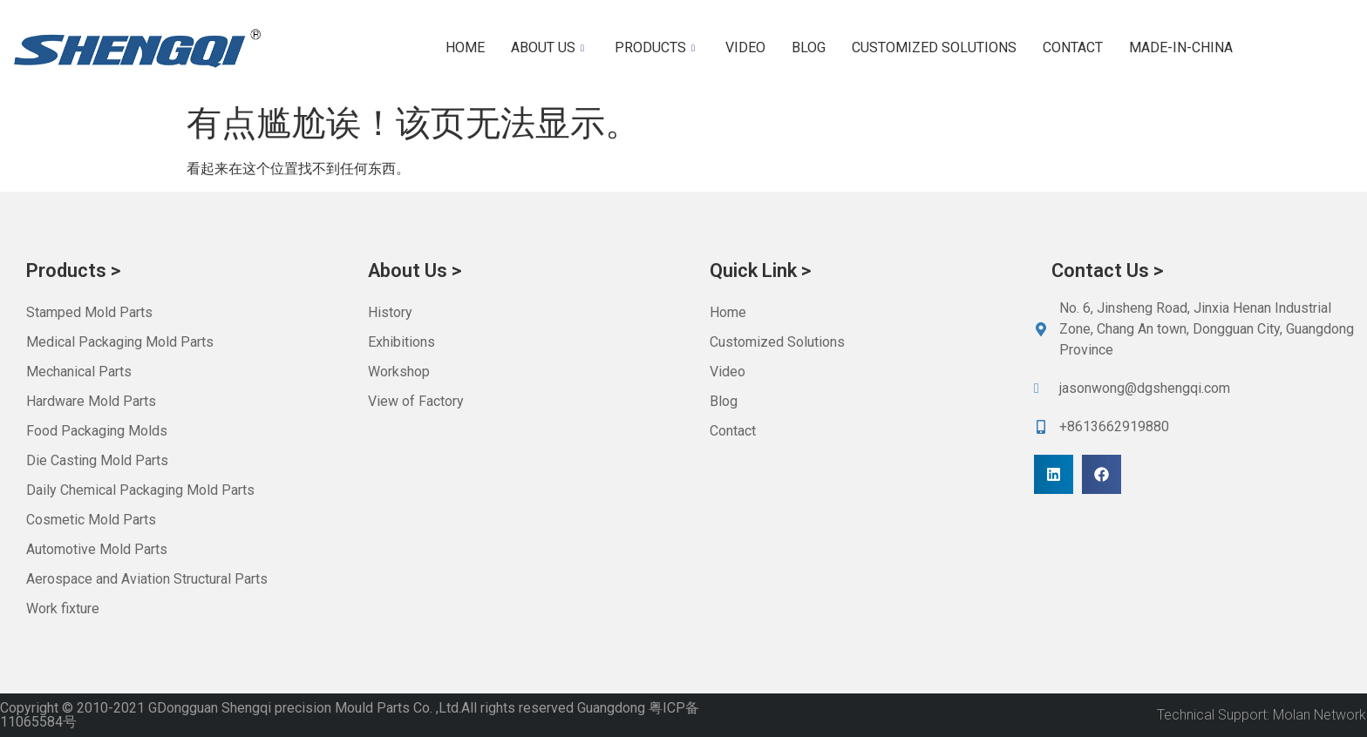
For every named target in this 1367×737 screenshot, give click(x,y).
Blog (809, 47)
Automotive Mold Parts (96, 549)
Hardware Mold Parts (91, 401)
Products (657, 47)
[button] (1053, 474)
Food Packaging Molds (96, 431)
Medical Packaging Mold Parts (120, 342)
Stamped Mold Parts (89, 312)
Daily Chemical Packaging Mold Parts (140, 490)
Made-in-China (1181, 47)
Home (465, 47)
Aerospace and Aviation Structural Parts (147, 579)
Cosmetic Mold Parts (91, 519)
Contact (1073, 47)
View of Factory (416, 401)
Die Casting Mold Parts (97, 460)
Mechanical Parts (79, 371)
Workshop (399, 371)
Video (745, 47)
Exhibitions (401, 342)
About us (549, 47)
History (390, 312)
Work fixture (62, 608)
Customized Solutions (934, 47)
